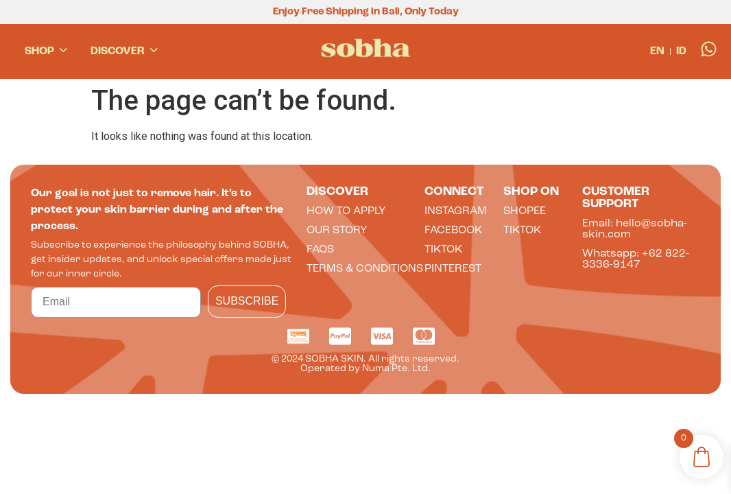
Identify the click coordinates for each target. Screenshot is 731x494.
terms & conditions (365, 268)
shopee (524, 211)
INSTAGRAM (455, 211)
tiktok (443, 249)
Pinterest (452, 268)
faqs (320, 249)
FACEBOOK (453, 230)
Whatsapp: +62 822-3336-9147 (635, 259)
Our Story (337, 230)
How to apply (346, 211)
